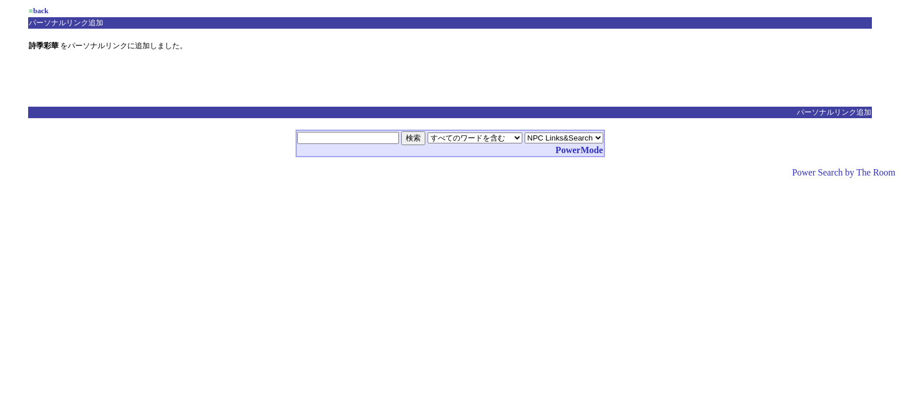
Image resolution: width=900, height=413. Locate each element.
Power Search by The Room (843, 172)
